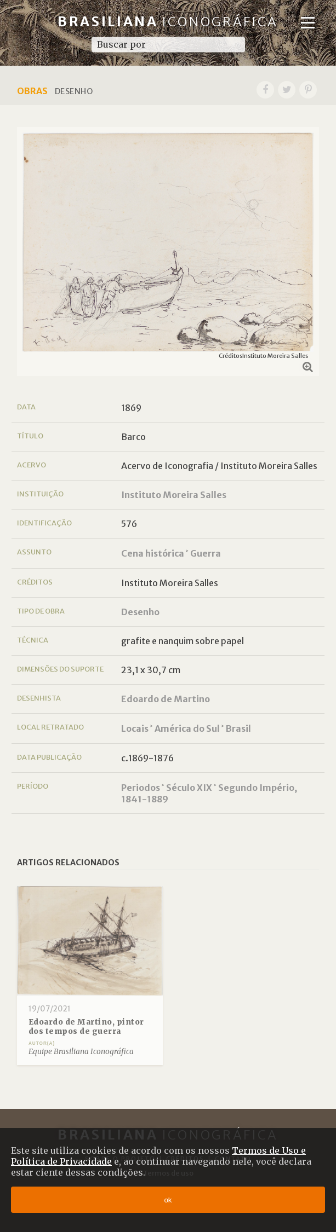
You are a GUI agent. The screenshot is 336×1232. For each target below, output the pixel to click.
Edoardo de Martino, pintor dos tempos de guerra (86, 1027)
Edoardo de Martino (165, 698)
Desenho (140, 611)
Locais (135, 728)
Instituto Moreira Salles (173, 494)
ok (168, 1200)
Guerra (205, 553)
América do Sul (187, 728)
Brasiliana (168, 21)
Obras (32, 90)
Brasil (238, 728)
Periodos (140, 787)
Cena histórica (152, 553)
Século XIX (189, 787)
